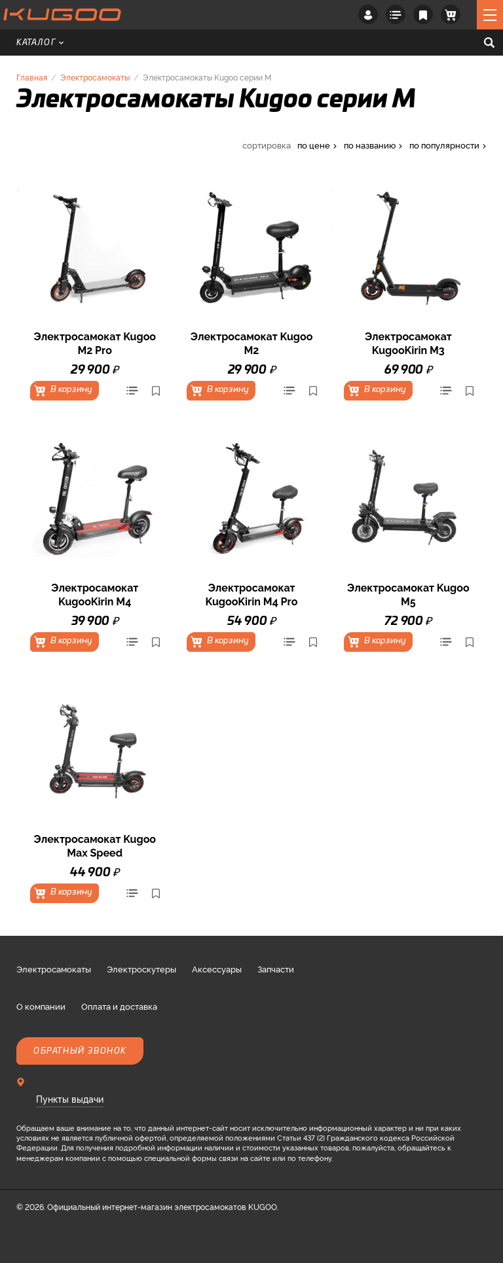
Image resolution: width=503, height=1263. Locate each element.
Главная (31, 76)
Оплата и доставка (119, 1006)
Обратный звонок (79, 1051)
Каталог (40, 42)
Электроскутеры (141, 968)
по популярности (444, 145)
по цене (313, 145)
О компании (40, 1006)
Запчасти (275, 968)
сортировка (266, 145)
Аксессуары (217, 968)
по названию (370, 145)
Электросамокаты (95, 76)
